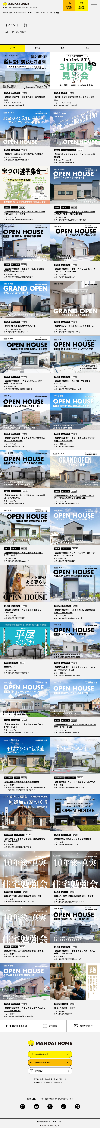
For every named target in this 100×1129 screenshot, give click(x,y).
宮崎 (62, 48)
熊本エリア (59, 1083)
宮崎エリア (49, 1083)
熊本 (87, 48)
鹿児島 (37, 48)
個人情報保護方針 (43, 1122)
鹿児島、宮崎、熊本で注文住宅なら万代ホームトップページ (24, 13)
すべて (12, 48)
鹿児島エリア (39, 1083)
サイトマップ (58, 1122)
